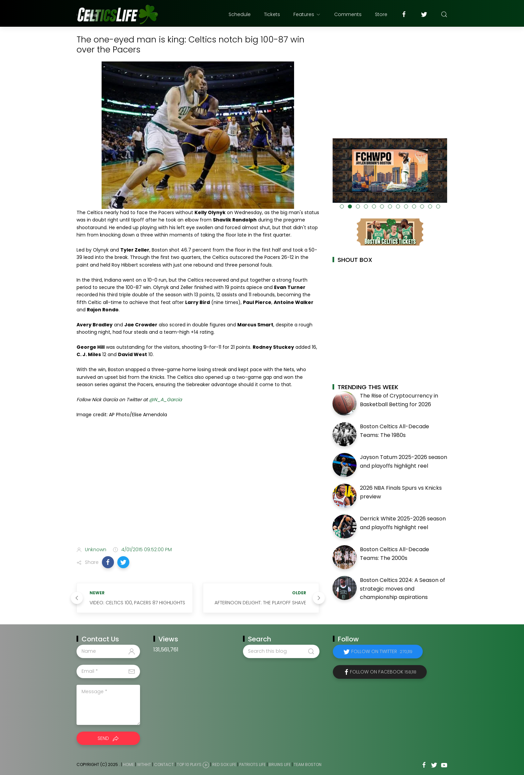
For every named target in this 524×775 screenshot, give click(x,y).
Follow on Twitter (381, 651)
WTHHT (144, 764)
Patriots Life (252, 764)
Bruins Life (280, 764)
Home (128, 764)
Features (307, 14)
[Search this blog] (281, 651)
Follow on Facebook (383, 671)
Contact (164, 764)
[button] (108, 562)
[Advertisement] (198, 488)
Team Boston (307, 764)
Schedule (240, 14)
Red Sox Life (224, 764)
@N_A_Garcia (165, 399)
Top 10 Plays (189, 764)
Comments (348, 14)
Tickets (272, 14)
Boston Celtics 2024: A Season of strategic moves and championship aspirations (402, 588)
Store (381, 14)
